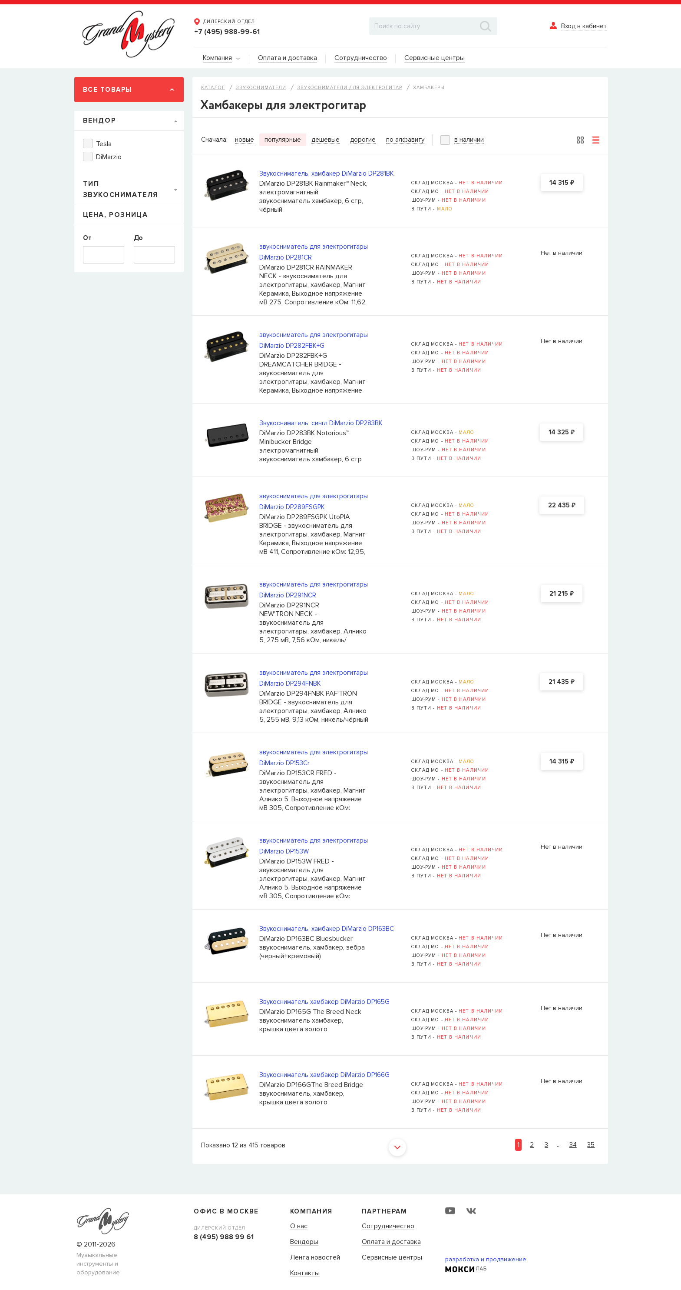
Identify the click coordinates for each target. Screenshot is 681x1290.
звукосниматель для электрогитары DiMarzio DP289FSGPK (313, 501)
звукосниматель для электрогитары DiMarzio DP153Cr (313, 757)
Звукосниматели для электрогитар (349, 87)
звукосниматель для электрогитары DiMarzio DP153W (313, 846)
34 (573, 1145)
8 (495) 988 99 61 (224, 1237)
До (138, 238)
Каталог (213, 87)
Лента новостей (315, 1257)
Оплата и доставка (391, 1242)
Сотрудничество (388, 1226)
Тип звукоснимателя (120, 189)
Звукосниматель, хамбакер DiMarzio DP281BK (326, 173)
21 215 (561, 594)
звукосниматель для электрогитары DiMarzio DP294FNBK (313, 678)
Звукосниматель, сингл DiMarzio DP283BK (321, 423)
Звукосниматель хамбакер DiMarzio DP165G (324, 1002)
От (87, 238)
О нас (298, 1226)
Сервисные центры (392, 1257)
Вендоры (304, 1242)
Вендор (99, 120)
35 (591, 1145)
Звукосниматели (261, 87)
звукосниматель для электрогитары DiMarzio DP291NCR (313, 589)
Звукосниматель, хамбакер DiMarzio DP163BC (326, 929)
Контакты (305, 1273)
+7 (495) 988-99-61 (227, 31)
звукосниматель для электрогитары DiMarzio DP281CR (313, 252)
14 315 (561, 183)
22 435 (561, 505)
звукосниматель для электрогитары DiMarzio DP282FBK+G (313, 340)
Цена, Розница (115, 214)
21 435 (562, 682)
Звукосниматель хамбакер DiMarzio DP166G (324, 1075)
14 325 (562, 432)
